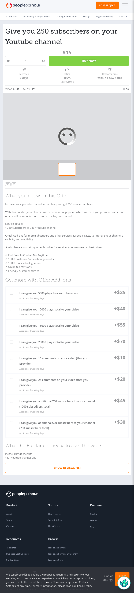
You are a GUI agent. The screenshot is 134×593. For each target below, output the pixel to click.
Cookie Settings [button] (108, 578)
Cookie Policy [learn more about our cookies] (84, 586)
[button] (124, 5)
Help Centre (54, 522)
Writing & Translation (67, 16)
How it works (54, 510)
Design (86, 16)
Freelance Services (57, 544)
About (9, 510)
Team (9, 516)
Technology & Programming (36, 16)
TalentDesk (11, 544)
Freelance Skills (55, 556)
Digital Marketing (104, 16)
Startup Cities (12, 556)
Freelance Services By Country (63, 550)
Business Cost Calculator (18, 550)
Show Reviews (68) (67, 464)
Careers (10, 522)
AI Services (11, 16)
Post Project (107, 5)
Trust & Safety (55, 516)
